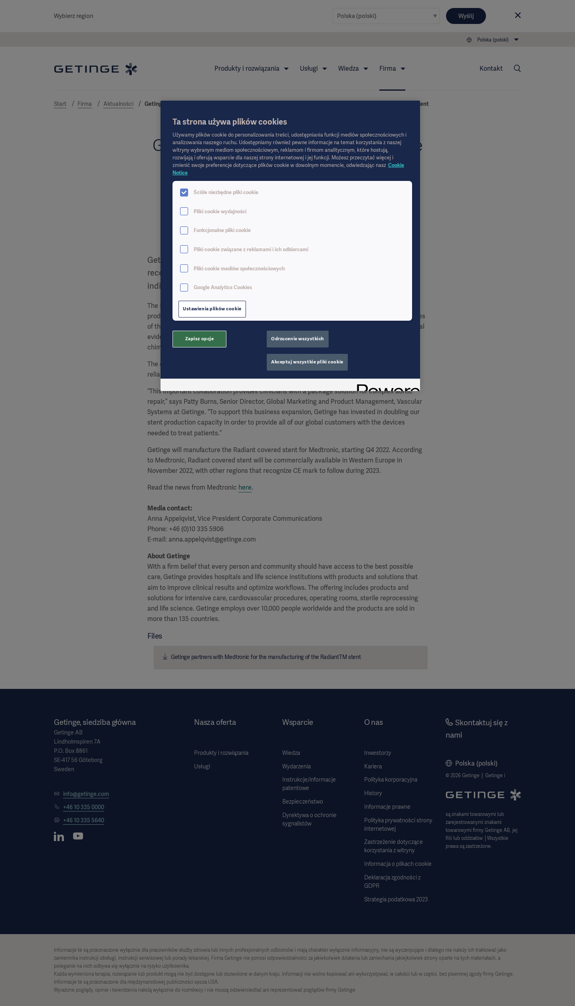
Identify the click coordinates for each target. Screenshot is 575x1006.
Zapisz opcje (199, 338)
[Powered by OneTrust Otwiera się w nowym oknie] (385, 386)
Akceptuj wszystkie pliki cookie (307, 362)
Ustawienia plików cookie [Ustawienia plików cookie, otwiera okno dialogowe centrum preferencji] (212, 309)
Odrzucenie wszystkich (297, 338)
